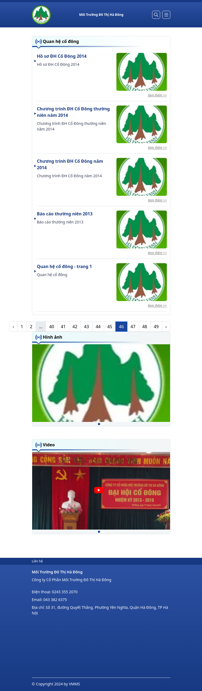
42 (74, 327)
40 (51, 327)
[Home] (41, 14)
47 (133, 327)
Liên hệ (37, 561)
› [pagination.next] (166, 327)
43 (86, 327)
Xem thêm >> (157, 95)
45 (109, 327)
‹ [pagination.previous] (13, 327)
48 (144, 327)
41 (63, 327)
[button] (99, 424)
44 (98, 327)
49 (156, 327)
